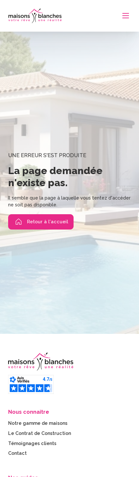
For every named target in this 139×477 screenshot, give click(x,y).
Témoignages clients (32, 443)
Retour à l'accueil (40, 222)
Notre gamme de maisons (37, 423)
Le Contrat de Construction (39, 433)
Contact (17, 453)
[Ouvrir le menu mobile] (125, 15)
